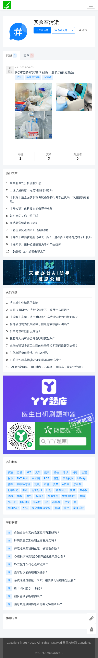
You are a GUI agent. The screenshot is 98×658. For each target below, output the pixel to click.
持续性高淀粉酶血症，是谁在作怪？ (37, 548)
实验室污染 (33, 77)
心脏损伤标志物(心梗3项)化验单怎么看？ (36, 359)
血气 (29, 496)
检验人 (40, 496)
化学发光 (13, 490)
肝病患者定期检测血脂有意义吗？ (35, 540)
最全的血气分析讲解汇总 (25, 183)
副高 (47, 472)
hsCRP (12, 502)
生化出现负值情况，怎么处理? (29, 352)
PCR (19, 77)
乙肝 (19, 472)
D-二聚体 (22, 478)
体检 (10, 496)
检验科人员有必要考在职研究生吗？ (32, 338)
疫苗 (72, 490)
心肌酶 (56, 502)
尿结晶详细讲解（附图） (25, 223)
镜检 (56, 472)
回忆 (25, 507)
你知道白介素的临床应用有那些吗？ (37, 532)
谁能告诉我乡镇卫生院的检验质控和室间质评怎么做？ (44, 345)
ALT (28, 472)
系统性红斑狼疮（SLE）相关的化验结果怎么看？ (45, 580)
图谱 (46, 484)
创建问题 (60, 30)
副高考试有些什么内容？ (25, 331)
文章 (29, 55)
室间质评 (78, 507)
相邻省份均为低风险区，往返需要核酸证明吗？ (40, 324)
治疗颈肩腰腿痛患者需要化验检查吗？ (38, 604)
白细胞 (36, 478)
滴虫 (37, 484)
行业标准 (37, 490)
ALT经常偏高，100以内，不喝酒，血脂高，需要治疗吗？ (47, 367)
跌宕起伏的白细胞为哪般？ (31, 572)
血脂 (82, 496)
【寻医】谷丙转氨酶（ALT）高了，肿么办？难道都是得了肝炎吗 (51, 237)
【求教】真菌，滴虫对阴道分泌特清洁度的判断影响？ (44, 317)
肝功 (57, 507)
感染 (56, 478)
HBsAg (81, 478)
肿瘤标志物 (23, 484)
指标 (19, 496)
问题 (11, 55)
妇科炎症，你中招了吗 (24, 215)
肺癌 (10, 484)
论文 (67, 502)
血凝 (84, 472)
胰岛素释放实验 (41, 507)
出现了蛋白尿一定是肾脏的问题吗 (31, 190)
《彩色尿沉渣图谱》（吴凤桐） (30, 230)
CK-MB (24, 502)
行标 (49, 490)
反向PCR (13, 507)
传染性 (37, 502)
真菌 (55, 484)
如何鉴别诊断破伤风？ (28, 596)
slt (16, 67)
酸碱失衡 (53, 496)
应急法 (48, 77)
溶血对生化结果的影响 (24, 302)
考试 (65, 472)
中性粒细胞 (68, 496)
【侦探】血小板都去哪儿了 (28, 251)
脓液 (25, 490)
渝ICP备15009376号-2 (49, 653)
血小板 (83, 490)
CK (46, 502)
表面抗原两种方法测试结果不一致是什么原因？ (40, 309)
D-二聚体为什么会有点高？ (31, 564)
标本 (10, 478)
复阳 (37, 472)
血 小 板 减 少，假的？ (28, 588)
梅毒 (75, 472)
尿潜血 (77, 484)
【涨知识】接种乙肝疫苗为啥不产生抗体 (35, 244)
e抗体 (65, 484)
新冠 (10, 472)
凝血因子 (61, 490)
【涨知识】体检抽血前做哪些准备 (31, 208)
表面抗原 (68, 478)
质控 (66, 507)
